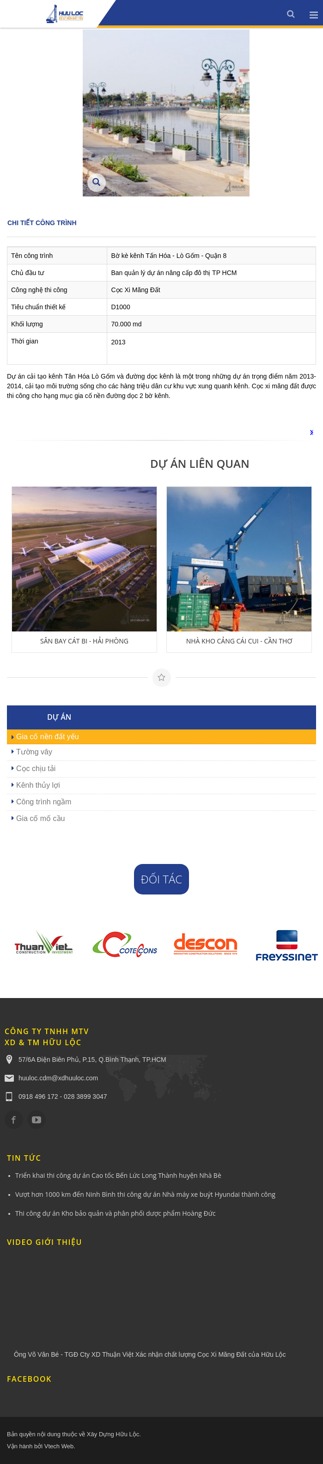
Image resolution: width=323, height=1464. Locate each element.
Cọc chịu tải (35, 768)
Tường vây (34, 752)
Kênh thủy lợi (38, 785)
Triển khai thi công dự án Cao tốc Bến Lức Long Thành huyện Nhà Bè (118, 1175)
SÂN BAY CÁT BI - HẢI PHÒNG (84, 641)
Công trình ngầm (43, 802)
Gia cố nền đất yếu (47, 737)
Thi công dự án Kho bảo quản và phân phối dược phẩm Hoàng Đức (115, 1213)
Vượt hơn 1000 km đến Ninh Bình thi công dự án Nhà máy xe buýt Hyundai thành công (145, 1194)
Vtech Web (58, 1446)
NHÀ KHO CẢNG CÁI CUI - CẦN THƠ (239, 641)
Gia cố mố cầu (40, 818)
